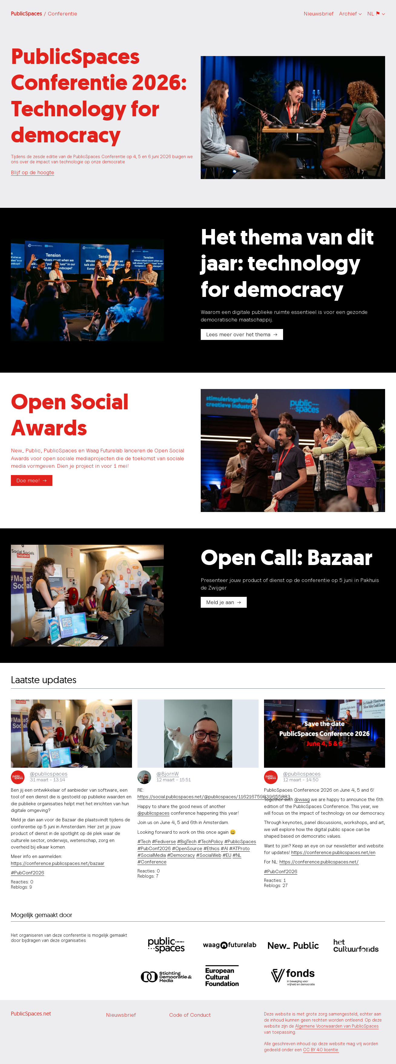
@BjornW (168, 773)
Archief (348, 13)
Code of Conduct (190, 1015)
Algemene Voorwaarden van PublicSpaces (337, 1026)
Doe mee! (28, 480)
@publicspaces (49, 773)
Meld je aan (220, 602)
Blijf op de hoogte (32, 172)
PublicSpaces (44, 13)
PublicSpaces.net (31, 1013)
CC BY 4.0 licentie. (321, 1049)
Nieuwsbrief (319, 13)
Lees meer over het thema (238, 334)
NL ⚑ (373, 13)
